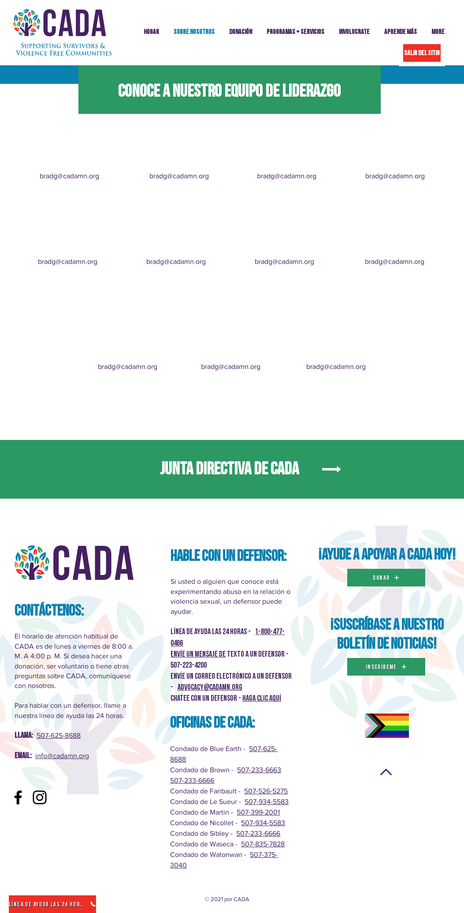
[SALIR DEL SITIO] (422, 53)
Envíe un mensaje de (198, 654)
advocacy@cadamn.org (210, 687)
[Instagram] (39, 797)
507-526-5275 (266, 791)
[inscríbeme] (386, 667)
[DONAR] (386, 577)
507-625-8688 (59, 735)
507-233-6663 (259, 770)
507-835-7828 (263, 844)
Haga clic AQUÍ (261, 698)
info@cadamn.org (62, 755)
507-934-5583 (267, 801)
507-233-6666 (192, 780)
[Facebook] (18, 797)
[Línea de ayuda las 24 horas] (52, 904)
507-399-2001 (258, 812)
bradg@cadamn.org (69, 176)
